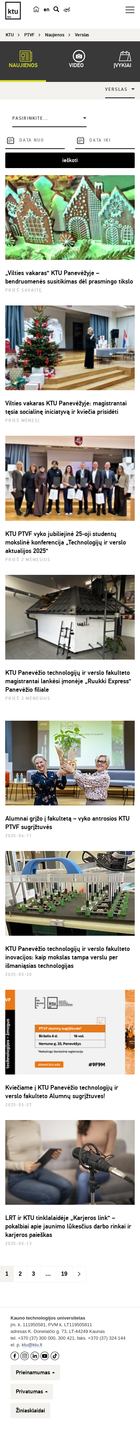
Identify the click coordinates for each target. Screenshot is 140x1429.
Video (76, 60)
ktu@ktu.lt (32, 1344)
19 (64, 1274)
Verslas (116, 89)
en (46, 9)
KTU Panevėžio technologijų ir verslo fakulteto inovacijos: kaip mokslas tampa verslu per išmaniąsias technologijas (67, 957)
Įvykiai (122, 60)
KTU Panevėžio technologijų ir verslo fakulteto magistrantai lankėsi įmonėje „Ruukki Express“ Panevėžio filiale (68, 681)
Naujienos (23, 60)
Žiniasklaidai (30, 1410)
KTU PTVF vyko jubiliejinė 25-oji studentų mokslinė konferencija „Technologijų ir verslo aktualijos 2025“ (65, 542)
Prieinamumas (35, 1372)
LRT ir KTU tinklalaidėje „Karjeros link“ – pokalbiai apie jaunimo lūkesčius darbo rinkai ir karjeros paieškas (68, 1226)
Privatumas (32, 1391)
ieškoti (70, 160)
